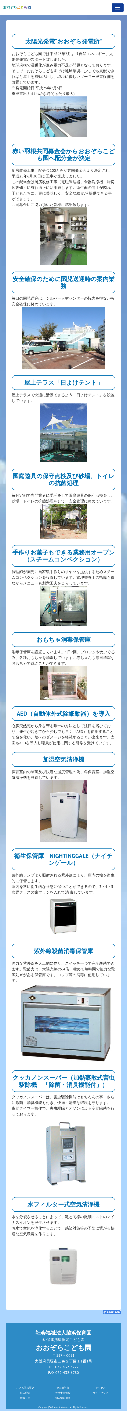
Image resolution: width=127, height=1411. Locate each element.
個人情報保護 (62, 1397)
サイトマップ (100, 1392)
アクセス (100, 1387)
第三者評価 (63, 1387)
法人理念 (25, 1392)
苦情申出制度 (62, 1392)
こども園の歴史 (25, 1387)
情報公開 (25, 1397)
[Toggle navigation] (118, 7)
